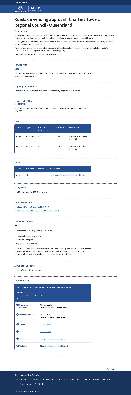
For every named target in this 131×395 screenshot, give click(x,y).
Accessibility (48, 383)
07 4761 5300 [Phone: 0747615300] (45, 324)
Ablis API (76, 383)
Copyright (25, 383)
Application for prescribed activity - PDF (67, 175)
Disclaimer (37, 383)
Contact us (86, 383)
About (17, 383)
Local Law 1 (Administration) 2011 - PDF (31, 207)
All (39, 136)
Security (67, 383)
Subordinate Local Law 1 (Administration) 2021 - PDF (36, 210)
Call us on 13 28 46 (32, 388)
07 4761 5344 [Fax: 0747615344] (45, 331)
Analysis (96, 383)
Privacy (58, 383)
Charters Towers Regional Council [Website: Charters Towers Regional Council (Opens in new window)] (55, 346)
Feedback (106, 383)
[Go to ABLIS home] (27, 9)
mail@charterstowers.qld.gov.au (53, 339)
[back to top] (65, 372)
